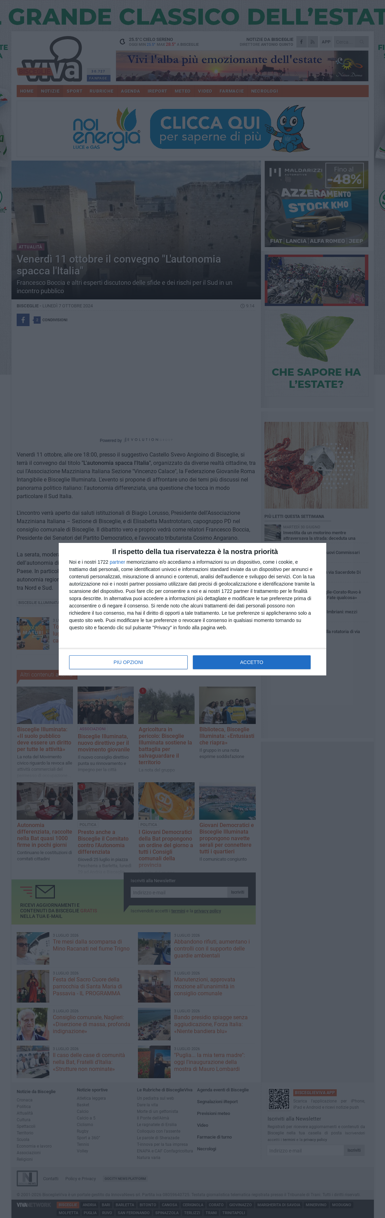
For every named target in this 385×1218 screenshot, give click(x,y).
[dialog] (192, 609)
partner (117, 562)
